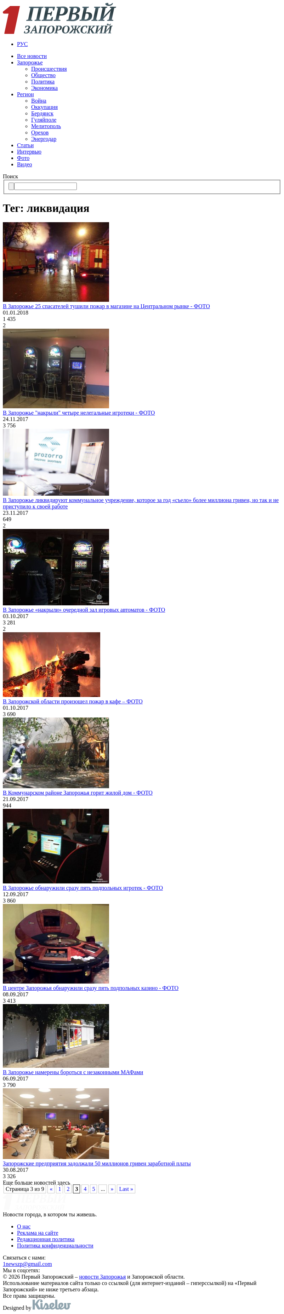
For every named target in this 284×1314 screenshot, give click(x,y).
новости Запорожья (102, 1277)
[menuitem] (149, 44)
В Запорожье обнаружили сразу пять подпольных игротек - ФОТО (83, 888)
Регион (25, 94)
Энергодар (43, 139)
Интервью (29, 152)
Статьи (25, 145)
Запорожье (30, 62)
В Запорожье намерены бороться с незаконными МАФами (73, 1072)
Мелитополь (46, 126)
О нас (23, 1226)
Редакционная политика (45, 1239)
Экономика (44, 88)
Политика (43, 82)
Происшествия (49, 69)
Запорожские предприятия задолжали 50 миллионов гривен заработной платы (97, 1163)
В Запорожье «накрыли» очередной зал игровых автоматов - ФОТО (84, 610)
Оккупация (44, 107)
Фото (23, 158)
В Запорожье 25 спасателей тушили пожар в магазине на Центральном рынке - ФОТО (106, 306)
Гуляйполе (43, 120)
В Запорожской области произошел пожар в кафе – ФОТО (73, 701)
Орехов (40, 132)
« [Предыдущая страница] (51, 1189)
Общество (43, 75)
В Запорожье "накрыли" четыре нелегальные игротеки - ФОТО (79, 413)
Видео (24, 164)
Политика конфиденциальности (55, 1246)
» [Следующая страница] (111, 1189)
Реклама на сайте (37, 1233)
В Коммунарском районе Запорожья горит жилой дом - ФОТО (78, 793)
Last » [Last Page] (126, 1189)
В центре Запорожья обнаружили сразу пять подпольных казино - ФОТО (90, 988)
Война (38, 101)
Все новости (32, 56)
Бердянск (42, 113)
